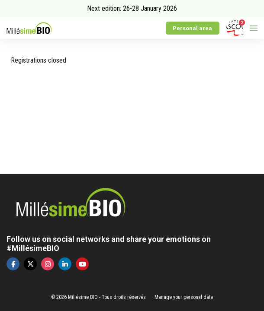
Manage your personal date (184, 297)
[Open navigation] (254, 28)
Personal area (192, 28)
